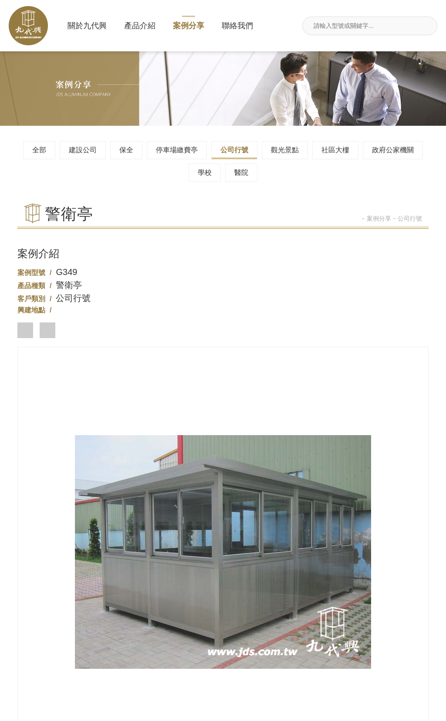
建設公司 (83, 150)
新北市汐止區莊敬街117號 (80, 673)
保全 (126, 150)
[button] (25, 330)
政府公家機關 (393, 150)
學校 (205, 172)
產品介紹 (139, 25)
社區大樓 (335, 150)
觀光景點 (285, 150)
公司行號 (234, 150)
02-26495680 (223, 603)
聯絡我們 (237, 25)
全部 (39, 150)
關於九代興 (87, 25)
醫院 (241, 172)
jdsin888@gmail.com (223, 673)
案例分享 (188, 25)
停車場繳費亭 (177, 150)
